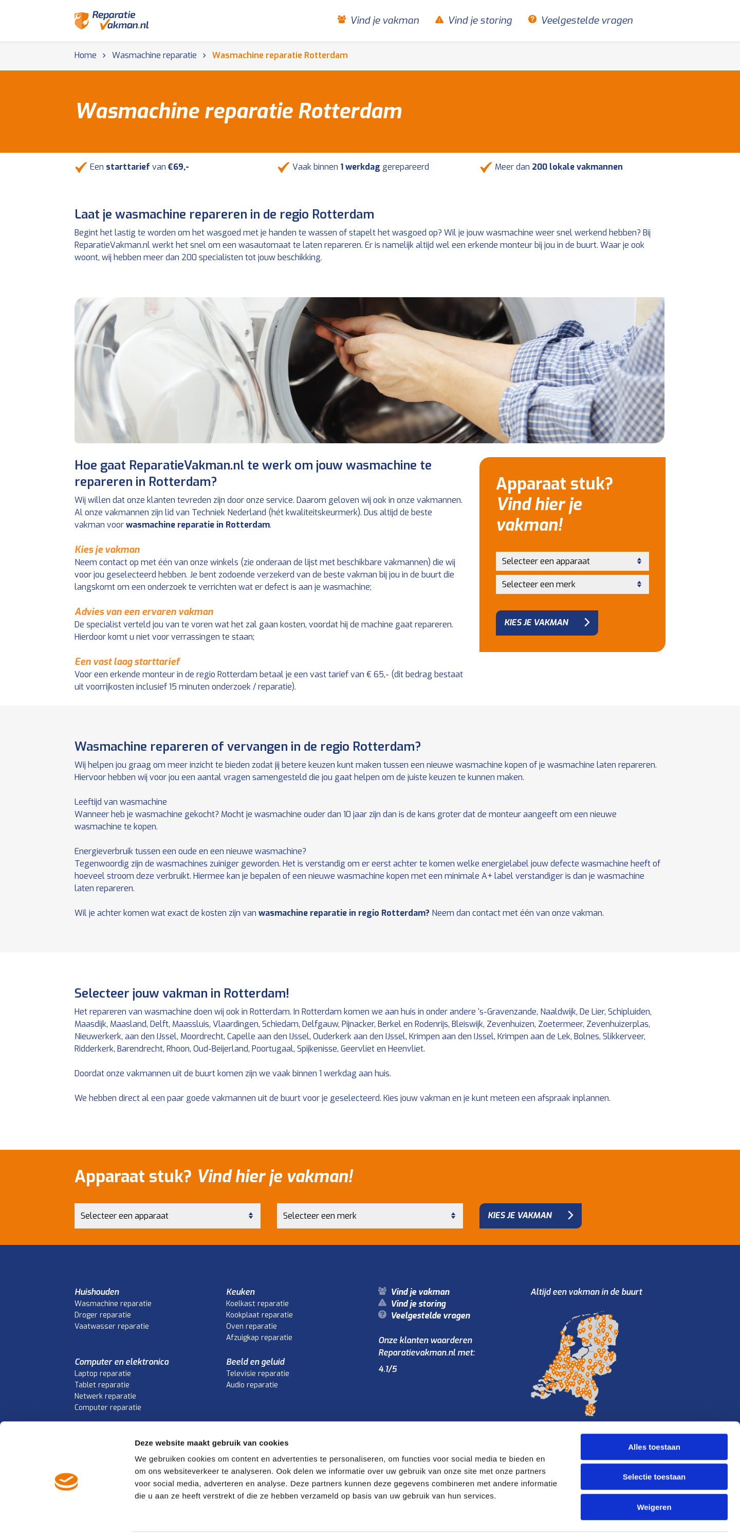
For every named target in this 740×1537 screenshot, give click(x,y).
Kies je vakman (536, 622)
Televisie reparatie (257, 1374)
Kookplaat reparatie (259, 1315)
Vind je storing (480, 20)
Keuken (240, 1292)
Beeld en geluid (255, 1362)
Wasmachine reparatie (113, 1304)
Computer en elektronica (122, 1362)
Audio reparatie (252, 1385)
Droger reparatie (103, 1315)
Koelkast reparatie (257, 1304)
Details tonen (555, 1516)
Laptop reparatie (103, 1374)
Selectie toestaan (654, 1441)
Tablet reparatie (102, 1385)
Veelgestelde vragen (587, 20)
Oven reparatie (251, 1326)
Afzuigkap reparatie (259, 1338)
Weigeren (654, 1471)
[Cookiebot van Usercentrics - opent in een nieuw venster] (67, 1517)
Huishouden (97, 1292)
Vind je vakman (384, 20)
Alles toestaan (654, 1411)
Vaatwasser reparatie (112, 1326)
